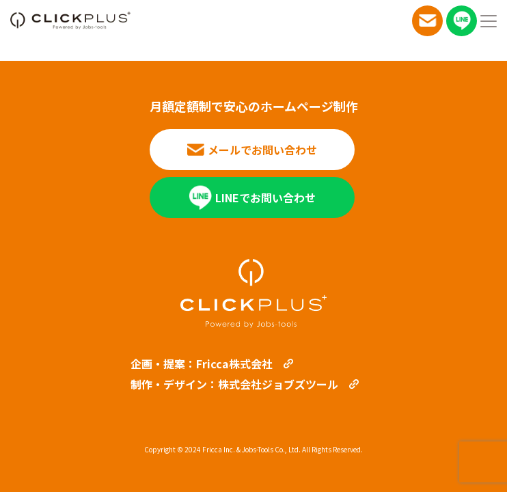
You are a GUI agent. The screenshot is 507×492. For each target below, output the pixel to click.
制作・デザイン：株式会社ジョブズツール (234, 384)
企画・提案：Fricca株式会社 (202, 363)
